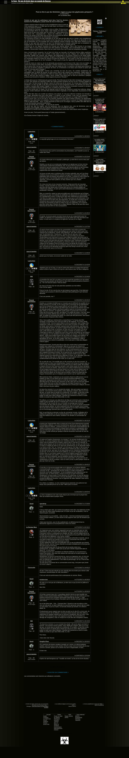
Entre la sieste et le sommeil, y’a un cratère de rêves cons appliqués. (100, 121)
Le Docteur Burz (66, 15)
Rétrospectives (58, 728)
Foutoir (45, 723)
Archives (56, 725)
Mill (31, 276)
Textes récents (69, 716)
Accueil (48, 714)
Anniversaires (58, 727)
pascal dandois (32, 147)
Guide (45, 716)
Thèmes (95, 31)
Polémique (102, 31)
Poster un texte (58, 716)
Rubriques (57, 719)
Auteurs (56, 729)
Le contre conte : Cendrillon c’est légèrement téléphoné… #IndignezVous (99, 142)
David (31, 503)
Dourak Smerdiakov (31, 157)
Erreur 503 (46, 724)
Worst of (56, 724)
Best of (56, 723)
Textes (59, 714)
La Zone (31, 1)
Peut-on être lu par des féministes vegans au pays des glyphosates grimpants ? (64, 12)
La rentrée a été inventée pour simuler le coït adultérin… (99, 101)
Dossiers (56, 720)
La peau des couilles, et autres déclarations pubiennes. (99, 162)
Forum (45, 720)
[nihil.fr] (77, 716)
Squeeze (77, 720)
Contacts (45, 717)
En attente (57, 717)
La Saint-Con (47, 719)
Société (99, 32)
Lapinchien (31, 131)
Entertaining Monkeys (78, 718)
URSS (66, 717)
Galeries (45, 721)
